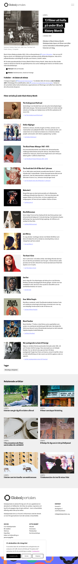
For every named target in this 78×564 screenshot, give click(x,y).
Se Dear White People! (30, 310)
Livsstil (45, 15)
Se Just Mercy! (28, 244)
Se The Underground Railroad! (32, 115)
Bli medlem (7, 529)
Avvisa (26, 556)
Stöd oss (6, 531)
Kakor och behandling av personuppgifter (11, 536)
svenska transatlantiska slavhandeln (42, 83)
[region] (25, 550)
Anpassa (38, 556)
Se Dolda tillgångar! (29, 137)
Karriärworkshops (34, 533)
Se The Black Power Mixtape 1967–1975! (35, 159)
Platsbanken (33, 531)
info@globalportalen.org (62, 514)
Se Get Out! (27, 290)
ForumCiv (21, 514)
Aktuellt (31, 527)
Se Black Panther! (29, 333)
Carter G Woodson (47, 54)
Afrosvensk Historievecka (25, 81)
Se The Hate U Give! (29, 268)
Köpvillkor (7, 533)
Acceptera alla (13, 556)
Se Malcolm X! (28, 202)
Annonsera (32, 529)
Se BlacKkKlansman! (30, 224)
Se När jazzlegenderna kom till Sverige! (35, 359)
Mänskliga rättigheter (11, 370)
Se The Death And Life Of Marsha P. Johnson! (37, 181)
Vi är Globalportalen (10, 527)
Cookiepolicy (35, 551)
